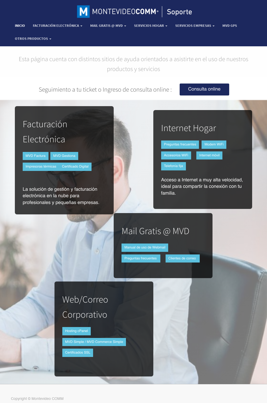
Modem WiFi (213, 144)
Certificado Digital (75, 166)
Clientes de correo (182, 258)
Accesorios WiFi (176, 155)
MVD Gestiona (64, 156)
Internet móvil (209, 155)
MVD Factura (36, 156)
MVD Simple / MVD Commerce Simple (94, 342)
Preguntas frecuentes (180, 144)
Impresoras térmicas (41, 166)
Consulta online (204, 89)
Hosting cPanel (76, 331)
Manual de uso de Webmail (144, 247)
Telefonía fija (173, 166)
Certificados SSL (77, 352)
